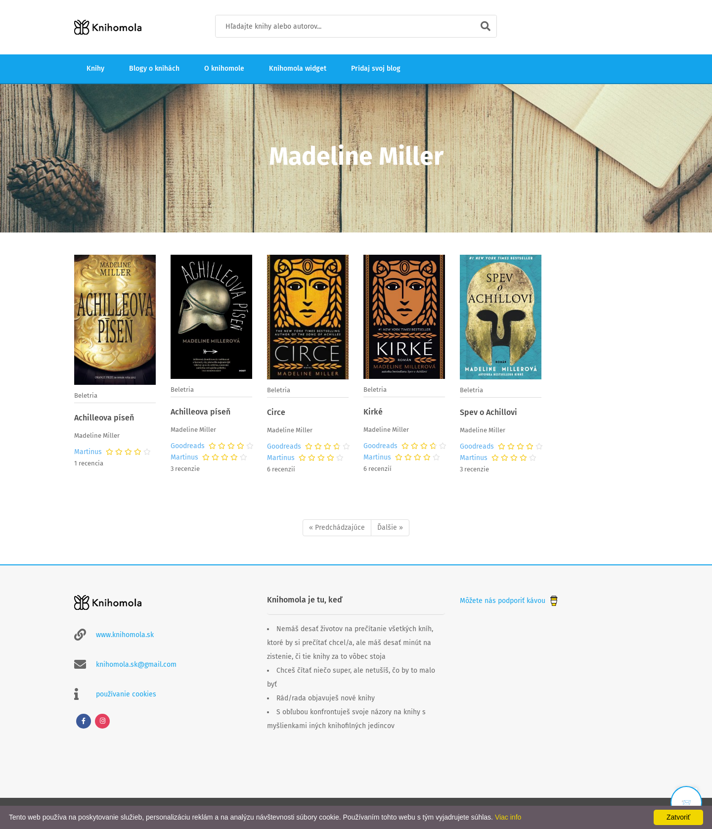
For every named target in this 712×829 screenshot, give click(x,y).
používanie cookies (126, 694)
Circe (276, 412)
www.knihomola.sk (125, 635)
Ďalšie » (390, 527)
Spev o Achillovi (488, 412)
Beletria (85, 395)
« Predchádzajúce (337, 527)
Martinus (88, 452)
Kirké (373, 411)
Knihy (95, 68)
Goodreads (188, 446)
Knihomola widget (297, 68)
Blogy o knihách (154, 68)
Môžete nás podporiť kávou (510, 601)
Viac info (508, 817)
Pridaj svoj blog (375, 68)
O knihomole (224, 68)
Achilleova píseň (104, 417)
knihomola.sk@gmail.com (136, 664)
